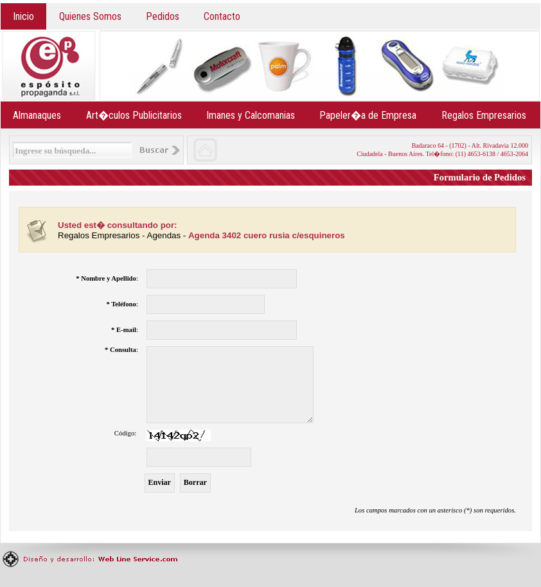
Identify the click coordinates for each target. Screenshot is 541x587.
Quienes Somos (90, 16)
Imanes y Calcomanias (250, 115)
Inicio (23, 16)
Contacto (222, 16)
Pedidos (162, 16)
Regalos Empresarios (483, 115)
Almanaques (37, 115)
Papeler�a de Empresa (367, 115)
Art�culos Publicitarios (134, 115)
